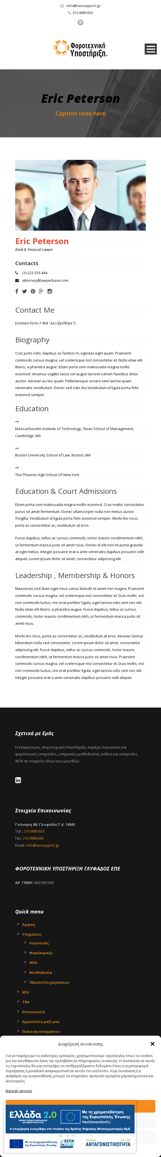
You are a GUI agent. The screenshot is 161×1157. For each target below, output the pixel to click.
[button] (152, 1044)
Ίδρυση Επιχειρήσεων (49, 982)
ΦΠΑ (33, 962)
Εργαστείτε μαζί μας (40, 1021)
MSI (25, 992)
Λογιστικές (39, 942)
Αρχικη (28, 924)
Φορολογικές (41, 952)
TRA (26, 1001)
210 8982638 (33, 838)
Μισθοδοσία (40, 972)
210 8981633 (82, 12)
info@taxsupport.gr (83, 5)
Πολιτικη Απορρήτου (41, 1031)
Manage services (19, 1090)
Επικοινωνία (33, 1011)
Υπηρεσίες (32, 934)
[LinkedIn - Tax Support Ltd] (19, 781)
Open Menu (151, 49)
